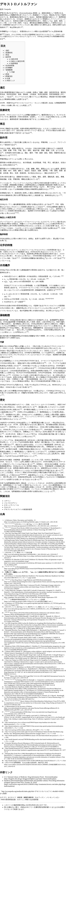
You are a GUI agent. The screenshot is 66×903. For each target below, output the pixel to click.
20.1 (9, 612)
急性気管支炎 (54, 92)
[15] (53, 188)
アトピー (34, 130)
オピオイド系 (14, 252)
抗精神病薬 (34, 379)
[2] (22, 27)
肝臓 (21, 224)
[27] (24, 301)
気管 (38, 322)
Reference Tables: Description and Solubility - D (21, 520)
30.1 (9, 675)
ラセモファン (20, 404)
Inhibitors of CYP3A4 (13, 603)
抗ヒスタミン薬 (45, 379)
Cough (28, 676)
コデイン (11, 159)
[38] (34, 436)
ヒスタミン (47, 128)
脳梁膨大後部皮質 (46, 185)
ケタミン (42, 416)
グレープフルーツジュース (29, 222)
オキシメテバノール (11, 505)
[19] (62, 257)
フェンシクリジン (31, 416)
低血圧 (27, 170)
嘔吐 (37, 169)
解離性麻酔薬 (29, 797)
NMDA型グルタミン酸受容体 (15, 276)
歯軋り (20, 170)
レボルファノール (26, 250)
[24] (9, 296)
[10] (31, 132)
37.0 (6, 711)
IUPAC (38, 252)
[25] (50, 298)
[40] (3, 448)
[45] (21, 474)
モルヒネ (7, 507)
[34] (9, 374)
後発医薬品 (14, 17)
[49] (54, 491)
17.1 (9, 599)
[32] (20, 365)
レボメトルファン (12, 250)
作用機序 (3, 31)
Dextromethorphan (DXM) (20, 712)
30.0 (6, 675)
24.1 (9, 637)
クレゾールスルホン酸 (23, 97)
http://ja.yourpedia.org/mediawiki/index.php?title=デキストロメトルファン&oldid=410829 (32, 791)
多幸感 (5, 173)
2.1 (8, 523)
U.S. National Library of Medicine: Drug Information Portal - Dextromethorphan (30, 777)
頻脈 (39, 170)
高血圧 (33, 170)
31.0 (6, 679)
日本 (1, 483)
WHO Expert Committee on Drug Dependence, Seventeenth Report (30, 595)
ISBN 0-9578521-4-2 (39, 687)
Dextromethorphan (22, 567)
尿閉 (55, 170)
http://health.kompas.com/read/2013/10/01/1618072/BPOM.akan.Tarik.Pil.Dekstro (29, 760)
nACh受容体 (23, 281)
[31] (56, 350)
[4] (2, 34)
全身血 (39, 320)
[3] (48, 31)
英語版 (51, 103)
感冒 (46, 92)
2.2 (10, 523)
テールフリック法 (32, 287)
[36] (14, 411)
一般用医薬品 (43, 412)
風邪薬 (38, 17)
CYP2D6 (23, 326)
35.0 (6, 700)
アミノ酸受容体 (42, 115)
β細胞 (33, 115)
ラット (2, 183)
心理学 (28, 21)
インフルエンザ (37, 489)
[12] (13, 155)
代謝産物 (31, 34)
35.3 (14, 700)
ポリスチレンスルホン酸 (24, 25)
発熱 (14, 170)
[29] (62, 310)
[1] (7, 27)
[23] (61, 289)
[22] (58, 289)
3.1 (8, 527)
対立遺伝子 (35, 375)
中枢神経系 (21, 322)
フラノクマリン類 (52, 222)
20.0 (6, 612)
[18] (58, 227)
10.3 (14, 566)
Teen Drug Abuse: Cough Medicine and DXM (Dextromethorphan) (31, 580)
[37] (22, 418)
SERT (6, 299)
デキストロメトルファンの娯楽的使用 (18, 509)
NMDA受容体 (23, 117)
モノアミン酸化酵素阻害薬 (15, 204)
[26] (53, 298)
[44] (62, 470)
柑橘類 (38, 228)
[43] (34, 463)
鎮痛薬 (21, 252)
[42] (35, 455)
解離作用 (14, 15)
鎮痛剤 (27, 19)
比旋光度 (46, 256)
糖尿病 (12, 119)
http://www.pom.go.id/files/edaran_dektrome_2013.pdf (21, 730)
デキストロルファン (47, 34)
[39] (12, 444)
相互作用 (56, 224)
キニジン (37, 103)
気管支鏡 (52, 94)
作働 (27, 294)
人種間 (25, 377)
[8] (30, 105)
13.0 (6, 579)
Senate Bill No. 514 (13, 715)
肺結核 (25, 94)
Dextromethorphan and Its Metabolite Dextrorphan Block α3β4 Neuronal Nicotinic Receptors (32, 632)
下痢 (51, 170)
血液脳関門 (54, 320)
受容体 (11, 279)
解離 (32, 169)
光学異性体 (52, 250)
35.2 (11, 700)
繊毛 (63, 322)
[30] (27, 331)
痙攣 (60, 170)
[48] (40, 479)
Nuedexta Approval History (15, 556)
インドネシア (5, 440)
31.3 (14, 679)
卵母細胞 (29, 285)
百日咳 (58, 97)
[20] (62, 276)
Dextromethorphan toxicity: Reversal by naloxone (32, 749)
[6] (4, 38)
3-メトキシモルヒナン (19, 36)
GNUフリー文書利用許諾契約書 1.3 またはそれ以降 (44, 807)
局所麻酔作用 (58, 36)
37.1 (9, 711)
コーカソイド (46, 361)
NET (14, 299)
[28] (58, 307)
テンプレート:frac (14, 464)
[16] (61, 195)
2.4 (13, 523)
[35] (35, 406)
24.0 (6, 637)
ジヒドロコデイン (10, 503)
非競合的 (41, 276)
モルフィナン (28, 15)
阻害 (46, 276)
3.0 (6, 527)
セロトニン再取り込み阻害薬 (37, 31)
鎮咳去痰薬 (46, 13)
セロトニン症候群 (19, 207)
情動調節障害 (61, 103)
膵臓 (28, 115)
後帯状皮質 (30, 185)
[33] (51, 370)
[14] (50, 188)
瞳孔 (54, 162)
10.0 (6, 566)
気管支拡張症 (11, 94)
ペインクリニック (59, 19)
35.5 (19, 700)
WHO (2, 195)
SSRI (3, 209)
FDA (11, 103)
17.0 (6, 599)
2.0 (6, 523)
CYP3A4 (8, 385)
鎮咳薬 (19, 797)
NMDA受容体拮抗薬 (8, 799)
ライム (28, 228)
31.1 (9, 679)
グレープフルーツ (6, 222)
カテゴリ (3, 797)
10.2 (11, 566)
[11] (11, 155)
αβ (5, 281)
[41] (45, 451)
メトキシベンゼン (52, 797)
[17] (44, 206)
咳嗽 (41, 92)
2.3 (12, 523)
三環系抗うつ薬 (17, 379)
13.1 (9, 579)
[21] (56, 289)
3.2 (10, 527)
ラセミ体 (3, 404)
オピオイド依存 (5, 416)
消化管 (17, 320)
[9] (50, 118)
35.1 (9, 700)
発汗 (9, 170)
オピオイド (12, 797)
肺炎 (19, 94)
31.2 (11, 679)
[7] (27, 99)
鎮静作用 (3, 15)
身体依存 (48, 195)
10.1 (9, 566)
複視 (57, 169)
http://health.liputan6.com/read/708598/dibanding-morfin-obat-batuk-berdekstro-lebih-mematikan (34, 739)
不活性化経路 (61, 368)
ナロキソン (19, 472)
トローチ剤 (12, 23)
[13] (16, 164)
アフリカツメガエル (17, 285)
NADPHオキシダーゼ (12, 302)
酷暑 (60, 487)
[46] (23, 474)
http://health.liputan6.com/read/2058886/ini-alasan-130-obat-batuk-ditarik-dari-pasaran (31, 735)
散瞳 (5, 170)
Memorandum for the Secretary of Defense (19, 706)
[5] (4, 34)
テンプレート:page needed (27, 578)
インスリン (42, 117)
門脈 (15, 346)
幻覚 (28, 169)
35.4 (16, 700)
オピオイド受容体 (19, 294)
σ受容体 (56, 31)
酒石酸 (40, 407)
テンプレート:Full (19, 724)
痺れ (11, 173)
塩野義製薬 (11, 483)
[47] (25, 474)
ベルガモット (20, 228)
